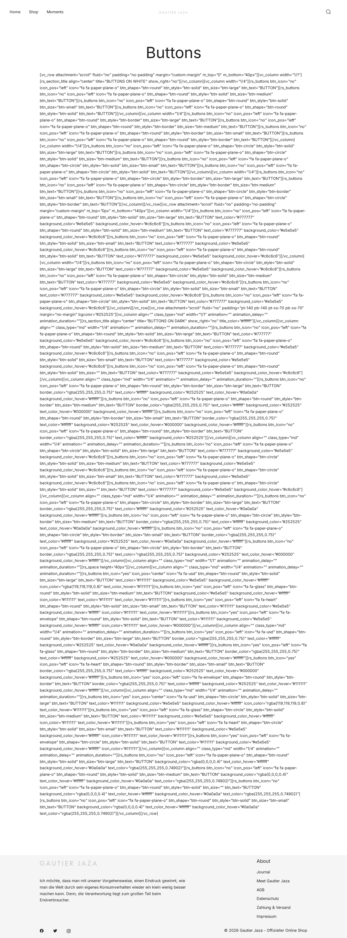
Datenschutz (268, 898)
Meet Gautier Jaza (273, 880)
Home (15, 11)
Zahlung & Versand (274, 907)
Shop (33, 11)
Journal (263, 872)
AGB (260, 889)
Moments (55, 11)
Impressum (266, 916)
